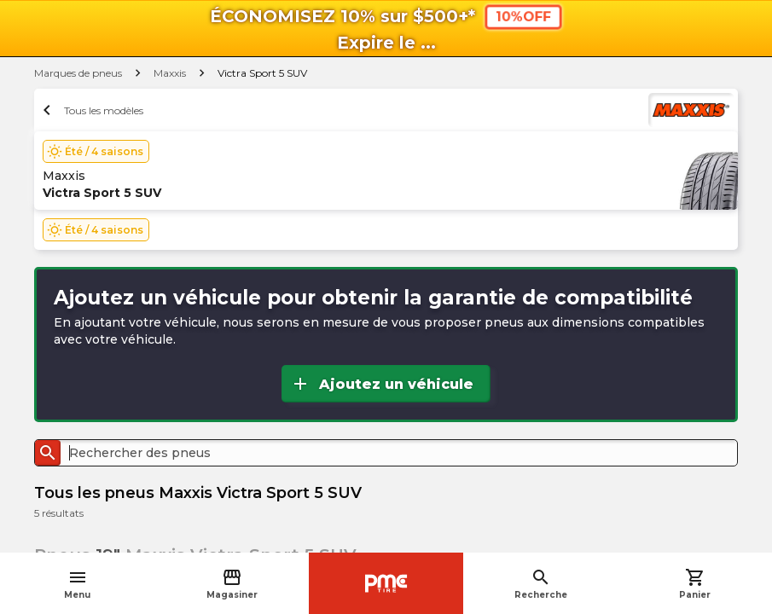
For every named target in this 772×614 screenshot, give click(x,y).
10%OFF (522, 16)
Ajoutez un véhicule (381, 384)
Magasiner (232, 583)
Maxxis (170, 73)
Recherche (540, 583)
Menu (77, 583)
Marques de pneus (78, 73)
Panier (695, 583)
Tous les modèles (90, 110)
